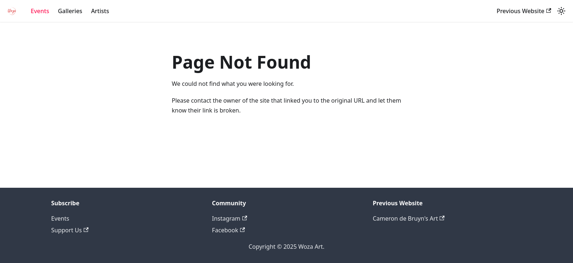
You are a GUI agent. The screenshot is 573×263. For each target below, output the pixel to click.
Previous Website (524, 11)
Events (40, 11)
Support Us (69, 230)
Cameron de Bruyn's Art (409, 218)
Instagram (229, 218)
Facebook (228, 230)
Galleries (70, 11)
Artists (100, 11)
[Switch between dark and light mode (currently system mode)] (561, 11)
